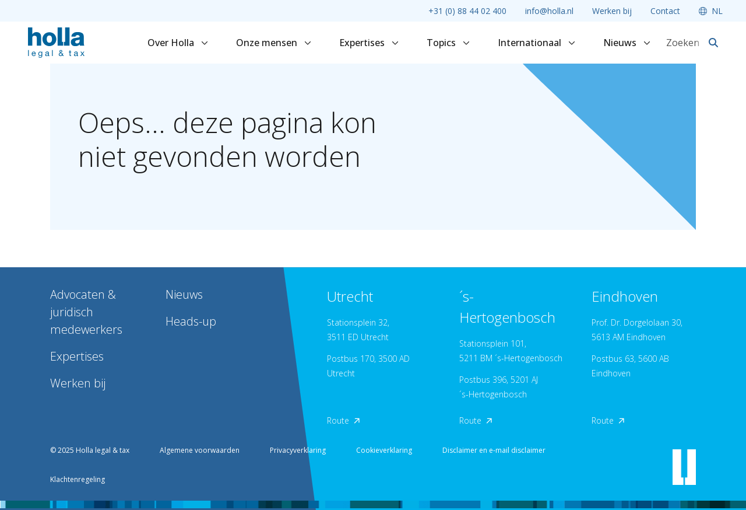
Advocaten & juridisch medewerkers (86, 312)
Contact (665, 10)
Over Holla (177, 42)
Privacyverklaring (298, 450)
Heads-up (191, 321)
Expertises (369, 42)
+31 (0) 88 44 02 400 (467, 10)
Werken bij (612, 10)
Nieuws (626, 42)
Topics (448, 42)
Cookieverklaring (384, 450)
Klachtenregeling (77, 479)
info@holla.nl (549, 10)
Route (343, 420)
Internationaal (536, 42)
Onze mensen (273, 42)
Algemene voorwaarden (200, 450)
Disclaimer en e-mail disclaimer (494, 450)
